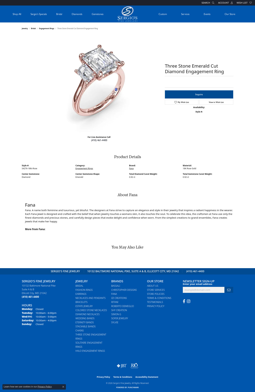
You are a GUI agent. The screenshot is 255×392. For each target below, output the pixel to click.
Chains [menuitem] (79, 330)
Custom (163, 14)
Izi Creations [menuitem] (119, 298)
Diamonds (77, 14)
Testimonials (155, 302)
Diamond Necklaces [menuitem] (87, 314)
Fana (131, 168)
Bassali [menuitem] (115, 285)
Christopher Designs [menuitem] (124, 289)
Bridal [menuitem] (79, 285)
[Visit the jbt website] (122, 366)
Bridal (59, 14)
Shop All (17, 14)
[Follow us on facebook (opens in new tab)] (184, 301)
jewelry (25, 28)
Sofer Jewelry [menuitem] (119, 318)
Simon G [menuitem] (116, 314)
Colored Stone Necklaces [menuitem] (91, 310)
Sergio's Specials (39, 14)
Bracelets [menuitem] (81, 302)
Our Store (230, 14)
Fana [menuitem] (114, 293)
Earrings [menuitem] (80, 293)
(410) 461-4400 (99, 140)
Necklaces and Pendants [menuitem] (90, 298)
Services (185, 14)
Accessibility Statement (146, 377)
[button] (207, 3)
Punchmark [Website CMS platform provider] (133, 387)
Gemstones (97, 14)
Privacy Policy (155, 306)
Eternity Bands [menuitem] (84, 322)
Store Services (156, 289)
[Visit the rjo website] (134, 366)
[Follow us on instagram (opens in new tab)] (188, 301)
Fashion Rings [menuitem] (84, 289)
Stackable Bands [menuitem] (85, 326)
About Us (152, 285)
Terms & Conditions (159, 298)
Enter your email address (197, 284)
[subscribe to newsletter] (228, 290)
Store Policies (155, 293)
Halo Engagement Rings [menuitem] (90, 350)
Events (207, 14)
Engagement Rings (46, 28)
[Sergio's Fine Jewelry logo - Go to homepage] (127, 14)
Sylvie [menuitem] (114, 322)
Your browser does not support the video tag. (100, 83)
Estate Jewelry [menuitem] (84, 306)
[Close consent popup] (63, 387)
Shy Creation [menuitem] (119, 310)
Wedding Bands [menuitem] (84, 318)
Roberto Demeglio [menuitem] (122, 306)
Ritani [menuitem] (114, 302)
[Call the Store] (30, 296)
